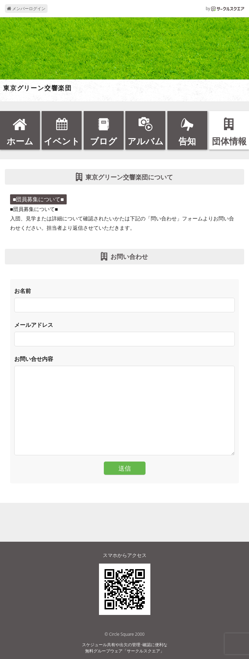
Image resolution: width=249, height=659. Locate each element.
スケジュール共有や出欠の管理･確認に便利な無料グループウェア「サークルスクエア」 (124, 648)
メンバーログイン (26, 8)
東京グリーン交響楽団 (37, 88)
